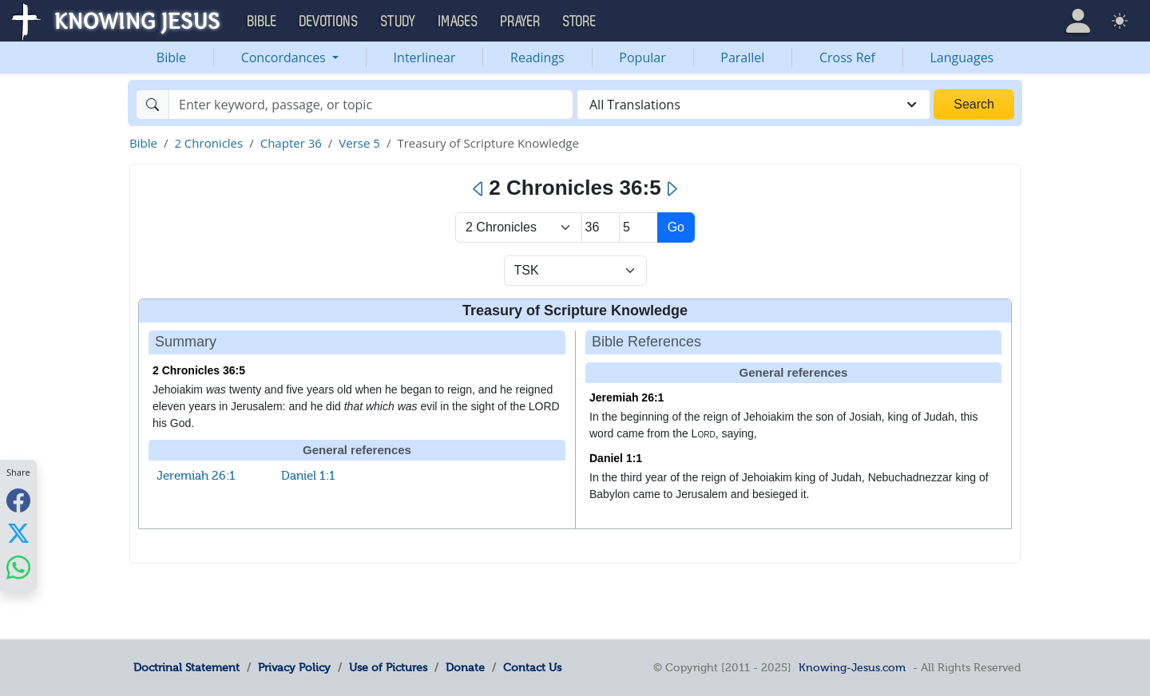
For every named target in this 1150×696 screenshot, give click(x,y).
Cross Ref (847, 57)
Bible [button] (262, 21)
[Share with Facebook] (18, 500)
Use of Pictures (388, 667)
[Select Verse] (638, 227)
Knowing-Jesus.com (852, 667)
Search (974, 104)
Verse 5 (359, 143)
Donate (465, 667)
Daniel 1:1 (308, 475)
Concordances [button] (285, 57)
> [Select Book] (518, 227)
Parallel (742, 57)
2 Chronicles (208, 143)
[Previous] (479, 189)
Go (676, 227)
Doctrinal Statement (186, 667)
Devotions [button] (329, 21)
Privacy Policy (294, 667)
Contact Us (532, 667)
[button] (1078, 21)
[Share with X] (18, 533)
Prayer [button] (521, 21)
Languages (962, 57)
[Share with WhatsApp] (18, 567)
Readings (537, 57)
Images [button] (458, 21)
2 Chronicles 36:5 (199, 370)
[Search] (371, 104)
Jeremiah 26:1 (196, 475)
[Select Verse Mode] (575, 270)
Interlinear (425, 57)
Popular (642, 57)
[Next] (671, 189)
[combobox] (753, 104)
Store (580, 21)
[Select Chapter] (601, 227)
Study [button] (398, 21)
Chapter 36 (291, 143)
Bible (171, 57)
